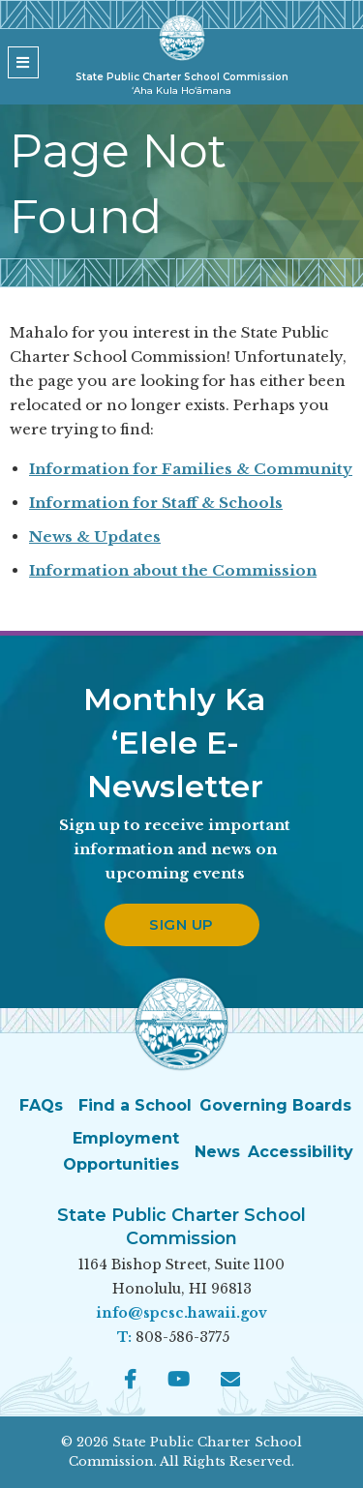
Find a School (135, 1105)
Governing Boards (275, 1105)
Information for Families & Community (190, 469)
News (217, 1152)
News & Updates (95, 536)
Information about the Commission (173, 570)
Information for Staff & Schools (156, 502)
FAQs (41, 1105)
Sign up (181, 924)
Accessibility (300, 1152)
